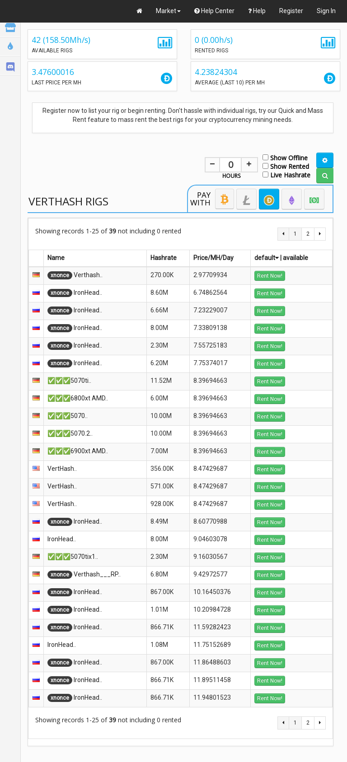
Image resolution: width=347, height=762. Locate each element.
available (295, 257)
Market (168, 10)
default (266, 257)
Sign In (326, 10)
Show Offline (285, 157)
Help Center (214, 10)
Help (257, 10)
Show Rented (286, 166)
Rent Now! (269, 276)
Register (291, 10)
